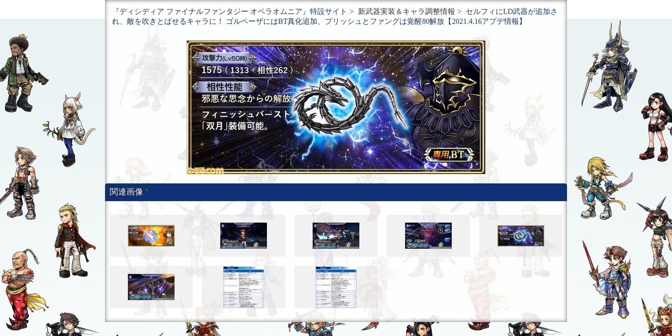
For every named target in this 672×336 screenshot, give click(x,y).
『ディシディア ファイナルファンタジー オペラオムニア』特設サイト (229, 11)
